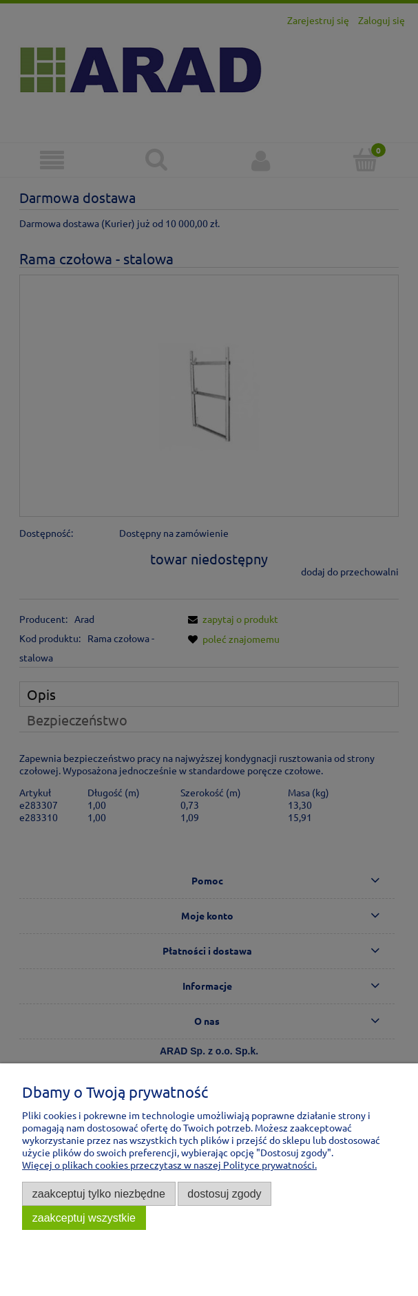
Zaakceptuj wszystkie (84, 1217)
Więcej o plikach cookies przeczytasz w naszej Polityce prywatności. (169, 1164)
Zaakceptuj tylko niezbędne (98, 1193)
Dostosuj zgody (224, 1193)
